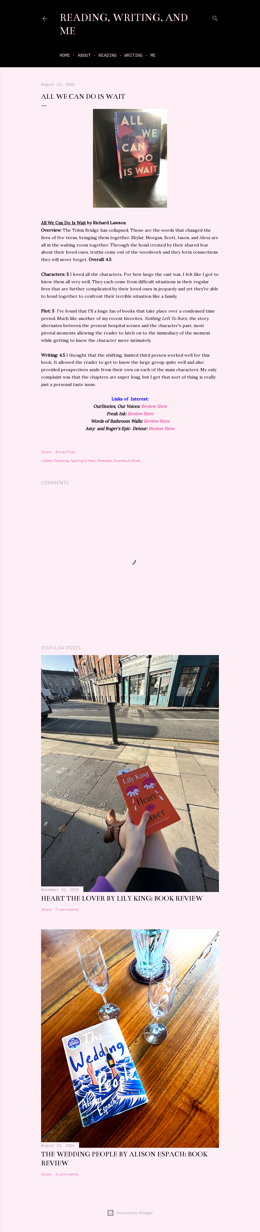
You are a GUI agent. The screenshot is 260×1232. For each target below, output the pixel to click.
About (84, 55)
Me (153, 55)
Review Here (154, 406)
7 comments (67, 909)
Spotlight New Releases (91, 460)
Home (65, 55)
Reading (108, 55)
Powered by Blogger (130, 1213)
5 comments (67, 1174)
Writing (133, 55)
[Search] (215, 17)
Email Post (65, 452)
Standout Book (127, 460)
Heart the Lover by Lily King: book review (122, 898)
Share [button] (46, 452)
